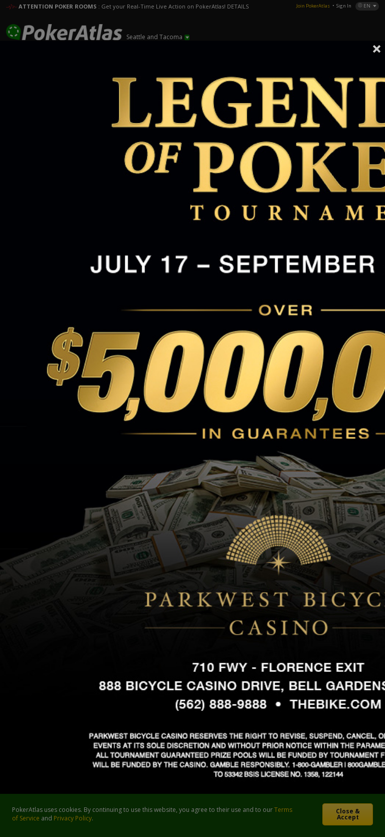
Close (377, 49)
